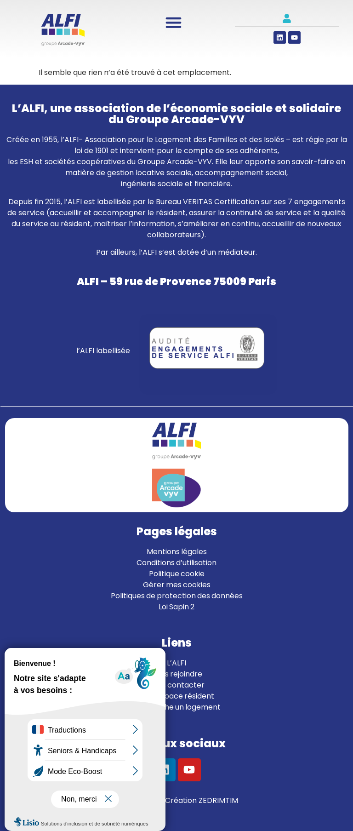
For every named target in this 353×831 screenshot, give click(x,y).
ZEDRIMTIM (218, 800)
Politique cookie (177, 573)
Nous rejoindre (176, 674)
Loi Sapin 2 (176, 607)
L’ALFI (176, 663)
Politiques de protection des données (177, 595)
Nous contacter (176, 685)
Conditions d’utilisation (176, 562)
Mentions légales (177, 551)
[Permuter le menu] (173, 22)
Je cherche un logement (177, 707)
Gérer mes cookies (177, 584)
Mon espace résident (176, 696)
